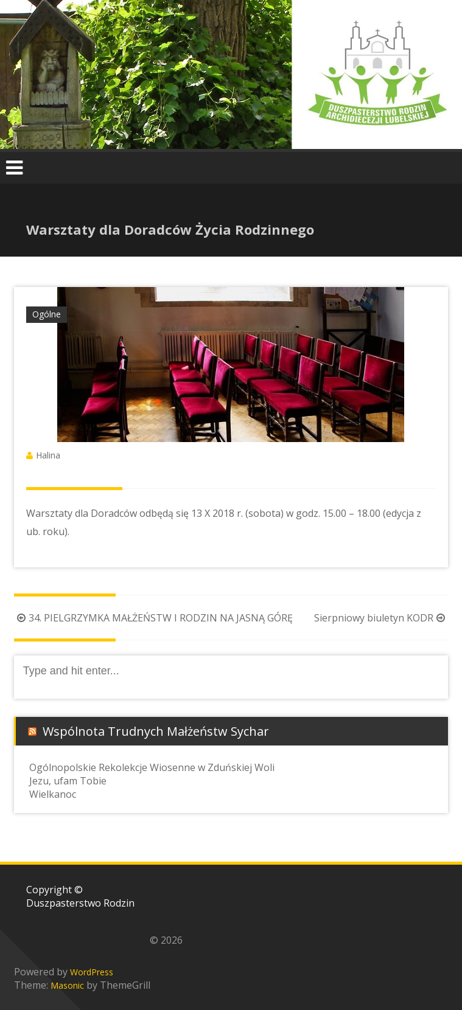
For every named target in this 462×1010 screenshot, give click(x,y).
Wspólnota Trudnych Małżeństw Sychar (156, 731)
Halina (48, 455)
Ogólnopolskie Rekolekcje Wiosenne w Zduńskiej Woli (152, 767)
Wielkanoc (52, 794)
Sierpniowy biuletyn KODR (381, 617)
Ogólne (46, 314)
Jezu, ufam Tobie (68, 780)
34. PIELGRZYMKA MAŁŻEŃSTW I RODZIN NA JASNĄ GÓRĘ (153, 617)
